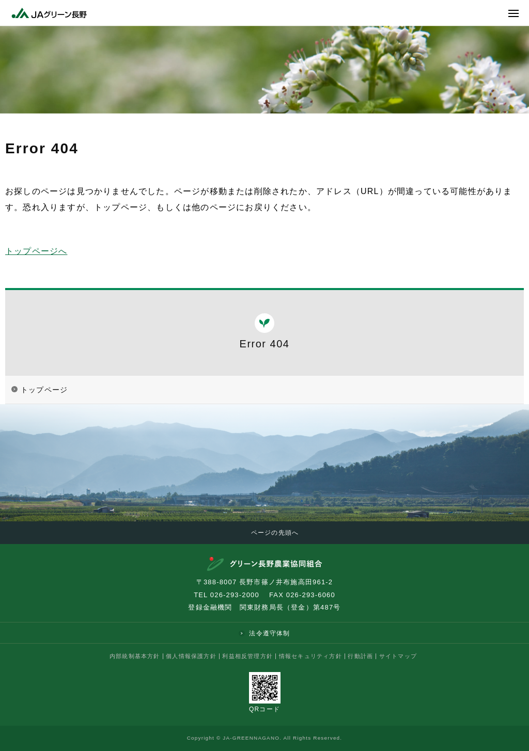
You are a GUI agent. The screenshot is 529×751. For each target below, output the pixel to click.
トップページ (44, 390)
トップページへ (36, 251)
